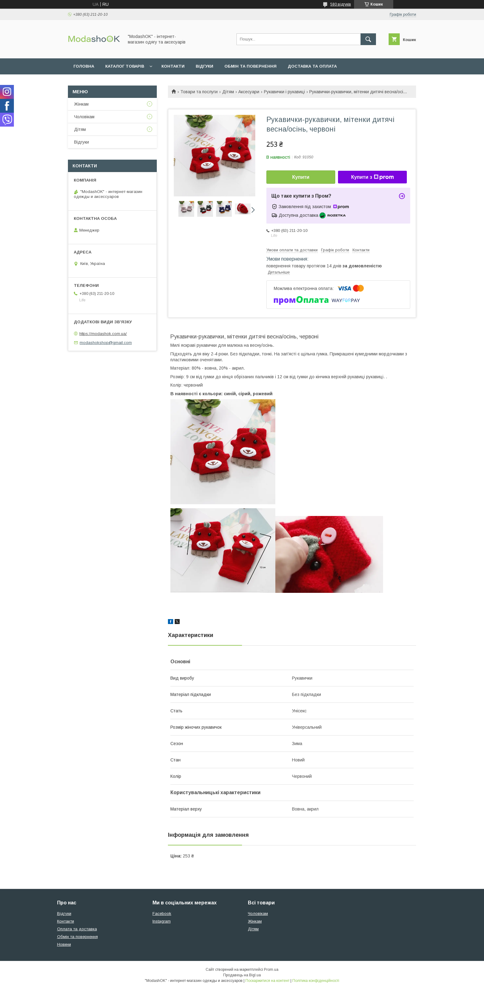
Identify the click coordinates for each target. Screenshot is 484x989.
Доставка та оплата (312, 66)
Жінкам (81, 104)
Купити (301, 177)
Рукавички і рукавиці (284, 91)
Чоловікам (84, 116)
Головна (83, 66)
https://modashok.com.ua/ (103, 333)
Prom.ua (271, 969)
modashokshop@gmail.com (106, 342)
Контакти (173, 66)
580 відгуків (340, 4)
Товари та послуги (199, 91)
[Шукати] (368, 39)
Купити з (372, 177)
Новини (64, 944)
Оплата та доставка (77, 929)
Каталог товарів (124, 66)
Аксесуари (248, 91)
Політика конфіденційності (315, 981)
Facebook (161, 913)
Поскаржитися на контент (267, 981)
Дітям (228, 91)
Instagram (161, 921)
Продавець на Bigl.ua (242, 975)
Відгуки (204, 66)
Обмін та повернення (250, 66)
